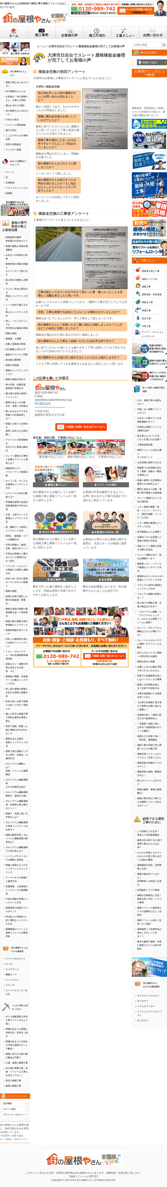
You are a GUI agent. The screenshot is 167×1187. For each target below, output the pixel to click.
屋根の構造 (11, 591)
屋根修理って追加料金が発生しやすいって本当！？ (149, 933)
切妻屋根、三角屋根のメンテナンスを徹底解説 (17, 890)
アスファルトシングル (17, 188)
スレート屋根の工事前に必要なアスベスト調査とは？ (17, 459)
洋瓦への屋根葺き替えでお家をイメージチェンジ (17, 642)
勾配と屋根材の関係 (16, 344)
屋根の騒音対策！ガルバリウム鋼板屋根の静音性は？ (17, 838)
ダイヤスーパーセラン (148, 995)
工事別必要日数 (145, 444)
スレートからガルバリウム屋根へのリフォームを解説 (149, 644)
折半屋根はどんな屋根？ (149, 531)
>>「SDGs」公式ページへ (14, 1139)
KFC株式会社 (43, 403)
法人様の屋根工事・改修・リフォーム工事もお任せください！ (17, 1072)
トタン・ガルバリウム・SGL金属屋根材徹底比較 (17, 655)
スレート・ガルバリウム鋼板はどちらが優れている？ (149, 631)
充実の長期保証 (13, 144)
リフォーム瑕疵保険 (16, 125)
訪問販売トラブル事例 (148, 890)
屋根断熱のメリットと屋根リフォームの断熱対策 (17, 933)
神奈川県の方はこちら (81, 456)
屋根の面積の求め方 (16, 379)
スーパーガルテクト (16, 958)
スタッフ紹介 (9, 1109)
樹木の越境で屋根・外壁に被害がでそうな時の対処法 (149, 945)
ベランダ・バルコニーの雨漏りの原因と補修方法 (17, 570)
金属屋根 (10, 182)
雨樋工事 (146, 310)
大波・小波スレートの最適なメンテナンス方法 (17, 518)
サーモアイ (142, 1001)
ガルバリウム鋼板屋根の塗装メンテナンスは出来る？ (17, 826)
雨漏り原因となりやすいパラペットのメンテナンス (17, 869)
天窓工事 (146, 326)
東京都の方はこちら (51, 456)
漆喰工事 (146, 286)
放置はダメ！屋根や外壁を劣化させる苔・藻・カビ (17, 667)
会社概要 (7, 1103)
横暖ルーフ (11, 974)
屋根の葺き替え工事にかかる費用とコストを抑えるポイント (149, 802)
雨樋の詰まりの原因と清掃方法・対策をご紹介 (17, 1032)
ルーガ (9, 964)
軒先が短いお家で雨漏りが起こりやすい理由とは (17, 705)
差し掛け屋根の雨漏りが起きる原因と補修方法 (17, 692)
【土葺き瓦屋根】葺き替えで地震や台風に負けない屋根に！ (149, 706)
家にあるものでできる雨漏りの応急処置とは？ (17, 415)
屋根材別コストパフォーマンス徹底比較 (17, 472)
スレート (10, 172)
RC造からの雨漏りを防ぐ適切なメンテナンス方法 (17, 920)
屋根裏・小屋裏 (13, 338)
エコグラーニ (12, 969)
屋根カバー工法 (149, 279)
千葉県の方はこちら (110, 456)
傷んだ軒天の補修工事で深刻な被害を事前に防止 (17, 717)
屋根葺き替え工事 (150, 271)
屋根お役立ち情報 (146, 661)
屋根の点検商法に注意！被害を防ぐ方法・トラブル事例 (149, 899)
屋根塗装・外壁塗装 (152, 294)
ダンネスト (142, 1020)
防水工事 (146, 318)
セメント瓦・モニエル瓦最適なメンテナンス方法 (17, 484)
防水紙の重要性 (13, 360)
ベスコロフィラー (146, 1006)
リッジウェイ (12, 980)
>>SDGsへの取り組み (12, 1135)
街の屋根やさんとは (16, 91)
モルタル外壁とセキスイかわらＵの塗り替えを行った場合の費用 (149, 856)
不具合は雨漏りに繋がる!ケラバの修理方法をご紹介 (17, 557)
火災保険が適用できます (149, 462)
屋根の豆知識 (12, 365)
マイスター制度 (13, 149)
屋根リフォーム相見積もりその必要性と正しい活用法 (149, 911)
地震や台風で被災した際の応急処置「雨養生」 (17, 600)
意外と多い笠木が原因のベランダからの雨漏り (17, 582)
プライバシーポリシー (14, 1114)
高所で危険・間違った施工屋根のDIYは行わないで (17, 730)
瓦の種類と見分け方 (16, 349)
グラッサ (10, 985)
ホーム (41, 46)
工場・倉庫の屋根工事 (17, 1063)
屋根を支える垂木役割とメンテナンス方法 (17, 742)
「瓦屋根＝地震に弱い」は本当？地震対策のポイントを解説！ (149, 727)
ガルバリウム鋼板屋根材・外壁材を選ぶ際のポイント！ (17, 804)
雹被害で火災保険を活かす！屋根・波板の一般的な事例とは (149, 471)
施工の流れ (11, 130)
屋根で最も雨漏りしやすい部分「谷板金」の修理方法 (17, 755)
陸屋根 (9, 193)
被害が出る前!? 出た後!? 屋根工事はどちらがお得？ (149, 844)
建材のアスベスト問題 (17, 354)
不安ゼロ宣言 (12, 119)
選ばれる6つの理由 (15, 105)
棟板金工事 (147, 302)
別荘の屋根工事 (13, 1080)
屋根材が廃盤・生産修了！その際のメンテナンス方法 (17, 680)
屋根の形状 (11, 333)
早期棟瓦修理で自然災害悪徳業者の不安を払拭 (17, 506)
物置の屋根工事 (13, 1086)
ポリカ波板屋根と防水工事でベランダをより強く (17, 1020)
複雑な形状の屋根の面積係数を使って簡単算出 (17, 612)
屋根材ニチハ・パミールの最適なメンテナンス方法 (149, 567)
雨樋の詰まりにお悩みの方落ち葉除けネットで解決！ (17, 1045)
